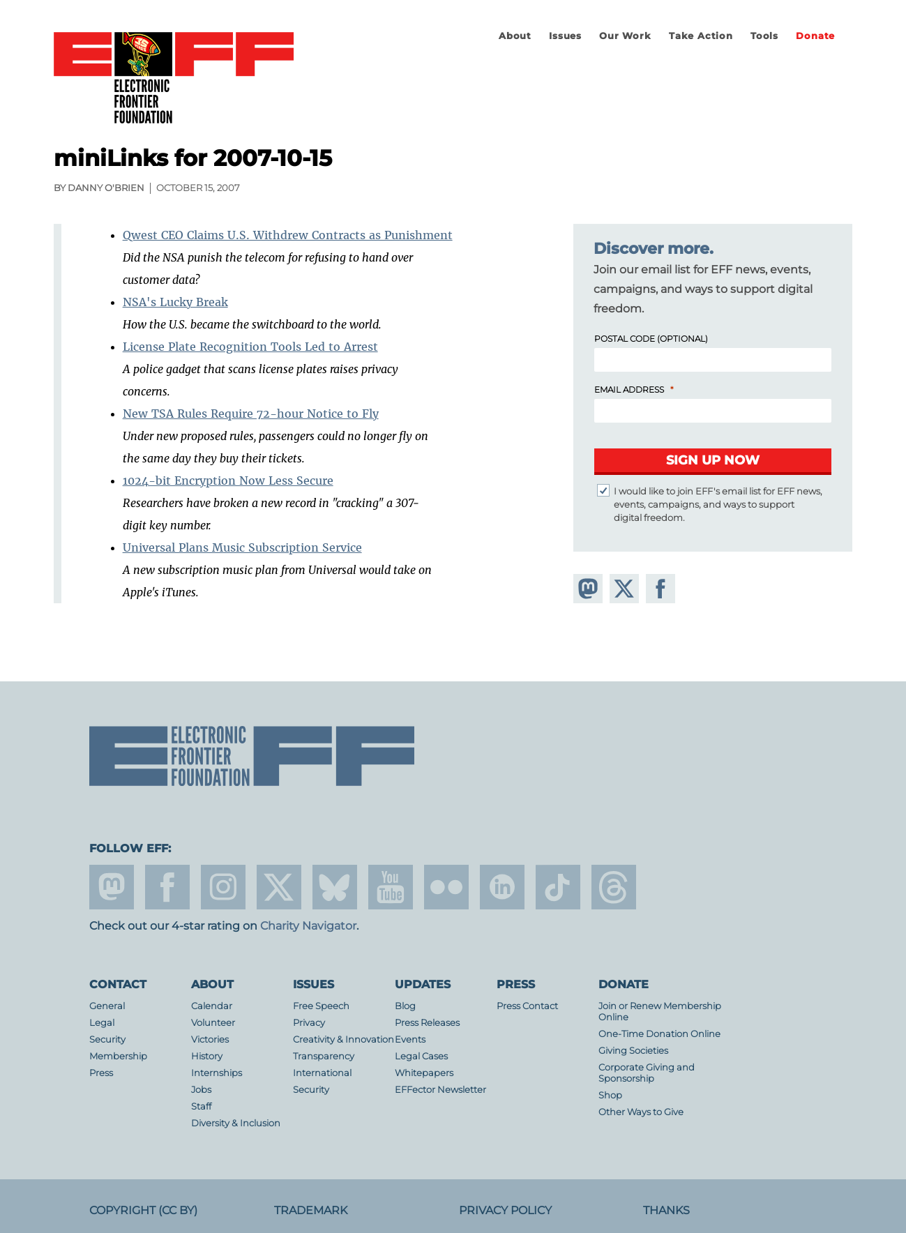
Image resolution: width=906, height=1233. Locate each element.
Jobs (201, 1089)
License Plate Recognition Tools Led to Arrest (250, 347)
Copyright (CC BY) (143, 1210)
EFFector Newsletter (440, 1089)
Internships (216, 1073)
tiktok (558, 887)
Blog (405, 1006)
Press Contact (527, 1006)
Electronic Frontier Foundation (174, 79)
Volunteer (213, 1023)
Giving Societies (633, 1050)
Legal (101, 1023)
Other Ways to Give (641, 1112)
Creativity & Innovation (343, 1039)
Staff (201, 1106)
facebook (167, 887)
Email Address (629, 389)
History (206, 1056)
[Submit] (712, 461)
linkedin (502, 887)
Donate (815, 36)
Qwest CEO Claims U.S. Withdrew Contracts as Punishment (288, 235)
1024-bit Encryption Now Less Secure (228, 480)
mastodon (111, 887)
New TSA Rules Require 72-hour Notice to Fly (251, 414)
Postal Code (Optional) (651, 338)
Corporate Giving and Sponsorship (646, 1073)
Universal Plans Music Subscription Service (242, 547)
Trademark (310, 1210)
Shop (610, 1095)
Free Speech (321, 1006)
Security (107, 1039)
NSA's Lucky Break (175, 302)
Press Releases (427, 1023)
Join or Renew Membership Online (659, 1011)
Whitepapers (424, 1073)
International (322, 1073)
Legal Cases (421, 1056)
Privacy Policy (505, 1210)
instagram (223, 887)
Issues (565, 36)
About (515, 36)
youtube (390, 887)
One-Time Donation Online (659, 1034)
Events (410, 1039)
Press (101, 1073)
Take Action (701, 36)
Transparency (323, 1056)
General (107, 1006)
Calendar (211, 1006)
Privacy (309, 1023)
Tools (764, 36)
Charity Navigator (308, 925)
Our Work (625, 36)
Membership (118, 1056)
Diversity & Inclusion (235, 1123)
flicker (446, 887)
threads (613, 887)
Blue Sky (334, 887)
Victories (210, 1039)
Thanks (666, 1210)
